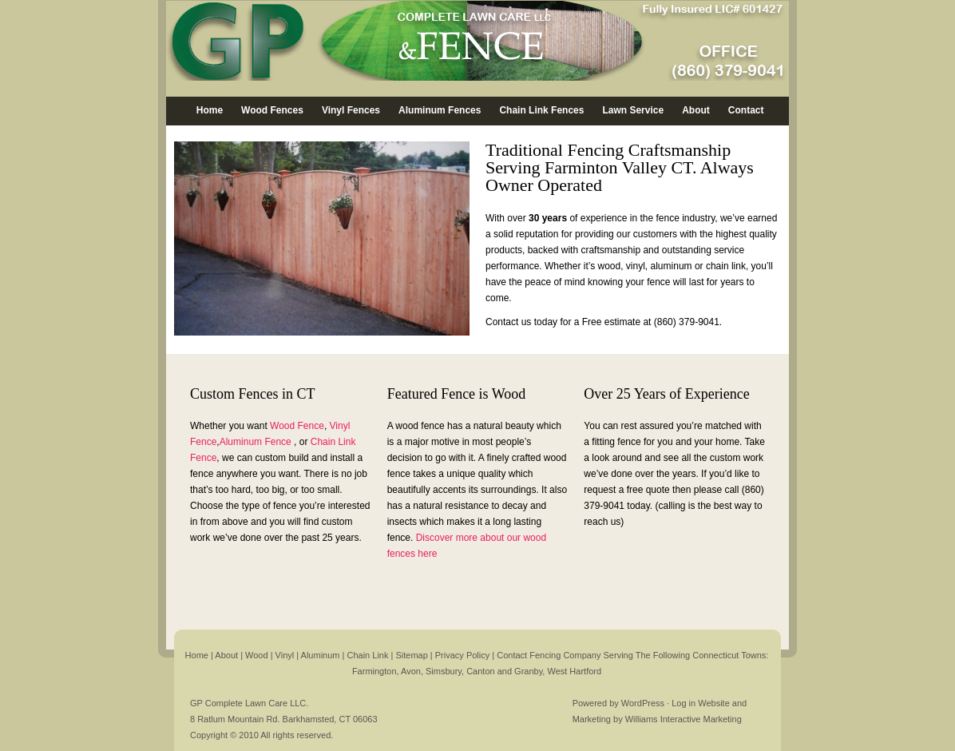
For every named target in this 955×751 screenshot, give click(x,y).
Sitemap (412, 655)
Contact (746, 110)
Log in (683, 703)
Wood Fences (272, 110)
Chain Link (367, 655)
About (696, 110)
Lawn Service (633, 110)
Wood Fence (297, 425)
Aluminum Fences (439, 110)
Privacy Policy (462, 655)
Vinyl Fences (351, 110)
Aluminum (322, 655)
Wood (258, 655)
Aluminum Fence (255, 441)
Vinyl (286, 655)
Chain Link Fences (541, 110)
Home (209, 110)
